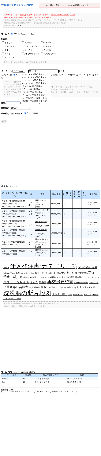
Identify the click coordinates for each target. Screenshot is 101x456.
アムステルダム (30, 46)
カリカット (8, 57)
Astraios (24, 34)
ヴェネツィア (48, 43)
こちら (68, 5)
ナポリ (6, 50)
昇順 (28, 113)
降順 (36, 113)
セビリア (7, 43)
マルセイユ (8, 46)
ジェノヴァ (28, 50)
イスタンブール (49, 54)
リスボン (27, 43)
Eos (32, 34)
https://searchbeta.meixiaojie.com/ (63, 15)
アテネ (6, 54)
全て (15, 34)
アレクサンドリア (31, 54)
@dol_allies (43, 17)
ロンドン (46, 46)
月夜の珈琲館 (41, 200)
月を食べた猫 (41, 222)
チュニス (46, 50)
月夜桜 (38, 250)
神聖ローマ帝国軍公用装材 (13, 201)
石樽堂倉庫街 (41, 230)
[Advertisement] (28, 153)
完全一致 (8, 75)
